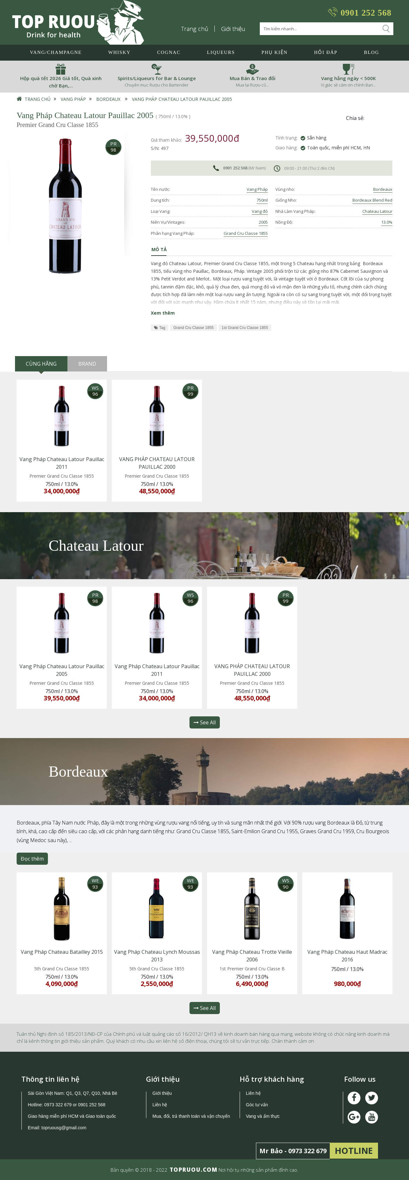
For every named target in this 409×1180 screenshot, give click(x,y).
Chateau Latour (377, 211)
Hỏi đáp (325, 52)
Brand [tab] (87, 363)
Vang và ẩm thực (263, 1116)
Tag (159, 327)
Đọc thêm (32, 858)
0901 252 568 (366, 13)
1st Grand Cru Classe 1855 (245, 327)
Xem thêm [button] (163, 313)
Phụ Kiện (274, 52)
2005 (263, 222)
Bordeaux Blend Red (372, 200)
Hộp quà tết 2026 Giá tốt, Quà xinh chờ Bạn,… (61, 82)
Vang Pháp (73, 99)
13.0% (386, 222)
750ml (262, 200)
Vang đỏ (260, 211)
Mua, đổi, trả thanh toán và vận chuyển (191, 1116)
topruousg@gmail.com (65, 1127)
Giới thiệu (233, 29)
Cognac (169, 52)
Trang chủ (195, 29)
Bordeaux (108, 99)
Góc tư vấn (257, 1104)
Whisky (119, 52)
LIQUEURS (221, 52)
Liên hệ (159, 1104)
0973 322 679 (58, 1104)
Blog (371, 52)
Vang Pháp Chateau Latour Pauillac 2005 (182, 99)
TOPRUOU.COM (194, 1169)
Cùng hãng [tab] (41, 363)
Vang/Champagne (55, 52)
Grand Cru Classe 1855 (246, 233)
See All (205, 722)
